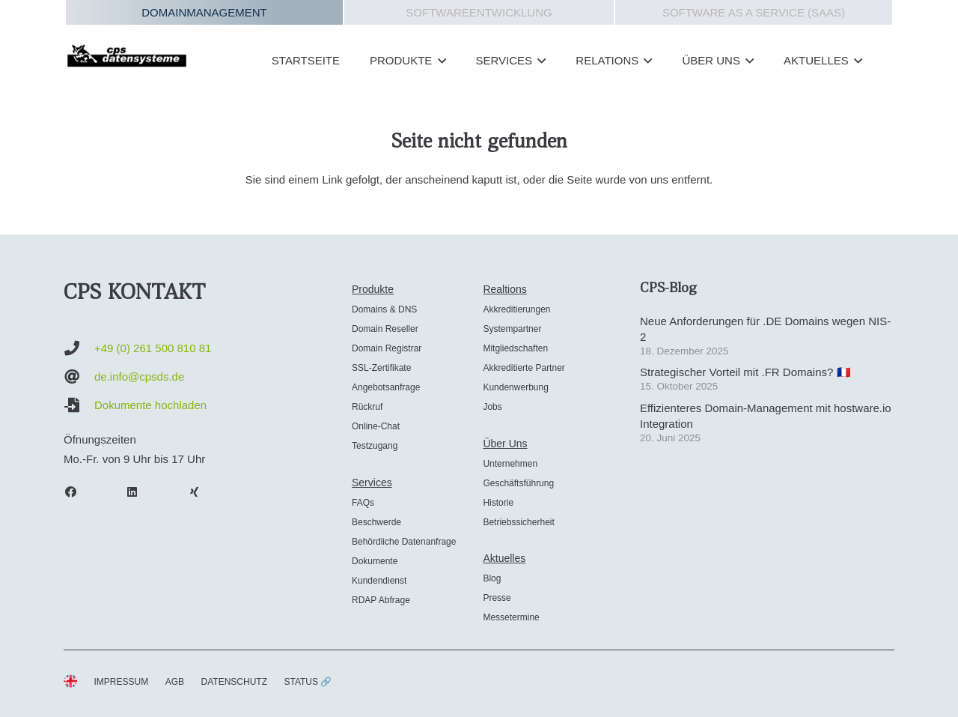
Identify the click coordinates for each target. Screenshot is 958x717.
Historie (498, 502)
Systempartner (512, 329)
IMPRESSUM (121, 682)
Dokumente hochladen (150, 405)
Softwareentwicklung (479, 12)
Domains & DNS (384, 309)
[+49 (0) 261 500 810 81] (79, 348)
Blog (492, 578)
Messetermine (511, 617)
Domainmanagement (204, 12)
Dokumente (374, 561)
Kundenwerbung (515, 387)
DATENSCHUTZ (234, 682)
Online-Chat (376, 426)
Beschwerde (376, 522)
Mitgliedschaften (515, 348)
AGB (174, 682)
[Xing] (201, 492)
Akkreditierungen (516, 309)
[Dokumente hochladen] (79, 405)
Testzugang (374, 446)
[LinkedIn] (140, 492)
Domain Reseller (385, 329)
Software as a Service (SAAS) (753, 12)
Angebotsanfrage (386, 387)
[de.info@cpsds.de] (79, 376)
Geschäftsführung (518, 483)
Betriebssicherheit (518, 522)
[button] (438, 61)
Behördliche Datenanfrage (404, 541)
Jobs (492, 407)
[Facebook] (78, 492)
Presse (496, 598)
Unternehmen (510, 464)
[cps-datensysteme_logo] (126, 55)
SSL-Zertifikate (381, 368)
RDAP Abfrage (381, 600)
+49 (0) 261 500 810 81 (152, 348)
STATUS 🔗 (308, 682)
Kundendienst (379, 580)
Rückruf (367, 407)
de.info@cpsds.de (139, 376)
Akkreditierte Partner (523, 368)
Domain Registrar (386, 348)
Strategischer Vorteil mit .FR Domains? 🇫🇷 (745, 372)
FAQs (363, 502)
